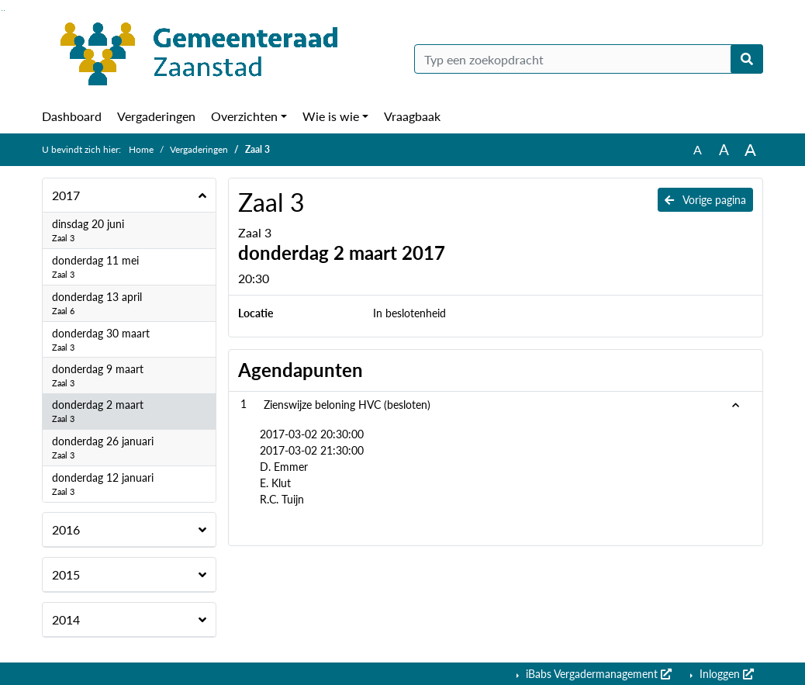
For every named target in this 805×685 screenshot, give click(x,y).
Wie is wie (330, 116)
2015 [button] (66, 574)
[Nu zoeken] (747, 59)
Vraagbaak (412, 116)
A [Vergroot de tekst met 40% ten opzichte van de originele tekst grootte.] (750, 149)
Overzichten (244, 116)
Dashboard (72, 116)
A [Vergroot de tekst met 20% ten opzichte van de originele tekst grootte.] (724, 149)
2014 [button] (66, 619)
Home (141, 149)
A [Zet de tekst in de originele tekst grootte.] (697, 149)
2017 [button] (66, 195)
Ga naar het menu (4, 10)
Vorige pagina (705, 199)
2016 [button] (66, 529)
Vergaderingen (156, 116)
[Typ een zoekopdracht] (588, 59)
